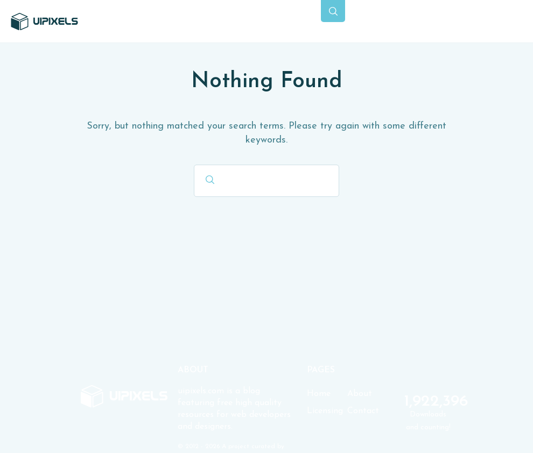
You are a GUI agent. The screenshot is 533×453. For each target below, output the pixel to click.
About (359, 394)
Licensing (325, 411)
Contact (363, 411)
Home (319, 394)
